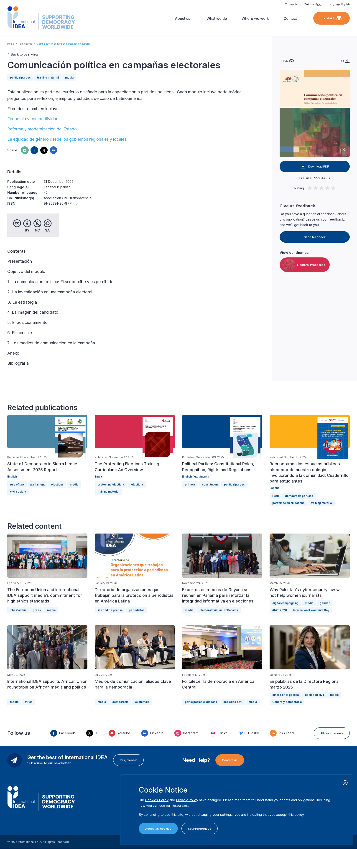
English (12, 476)
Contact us (229, 760)
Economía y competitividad (33, 118)
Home (10, 43)
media (69, 77)
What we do (217, 18)
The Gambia (18, 610)
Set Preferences (199, 828)
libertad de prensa (109, 610)
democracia (120, 702)
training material (48, 77)
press (37, 610)
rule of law (17, 484)
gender (325, 603)
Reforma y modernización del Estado (42, 129)
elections (57, 484)
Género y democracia (287, 702)
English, (187, 476)
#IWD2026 (279, 610)
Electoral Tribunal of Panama (219, 610)
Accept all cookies (158, 828)
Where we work (255, 18)
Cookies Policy (156, 800)
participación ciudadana (288, 503)
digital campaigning (285, 603)
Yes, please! (128, 760)
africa (28, 702)
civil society (18, 491)
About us (182, 18)
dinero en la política (285, 694)
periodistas (136, 610)
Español (275, 488)
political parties (20, 77)
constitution (210, 484)
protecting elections (111, 484)
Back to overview (24, 54)
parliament (37, 484)
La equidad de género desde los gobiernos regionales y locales (66, 139)
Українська (201, 476)
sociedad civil (232, 702)
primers (190, 484)
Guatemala (142, 702)
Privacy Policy (187, 800)
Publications (25, 43)
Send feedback (315, 237)
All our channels (331, 733)
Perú (275, 496)
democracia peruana (299, 496)
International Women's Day (311, 610)
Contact (290, 18)
